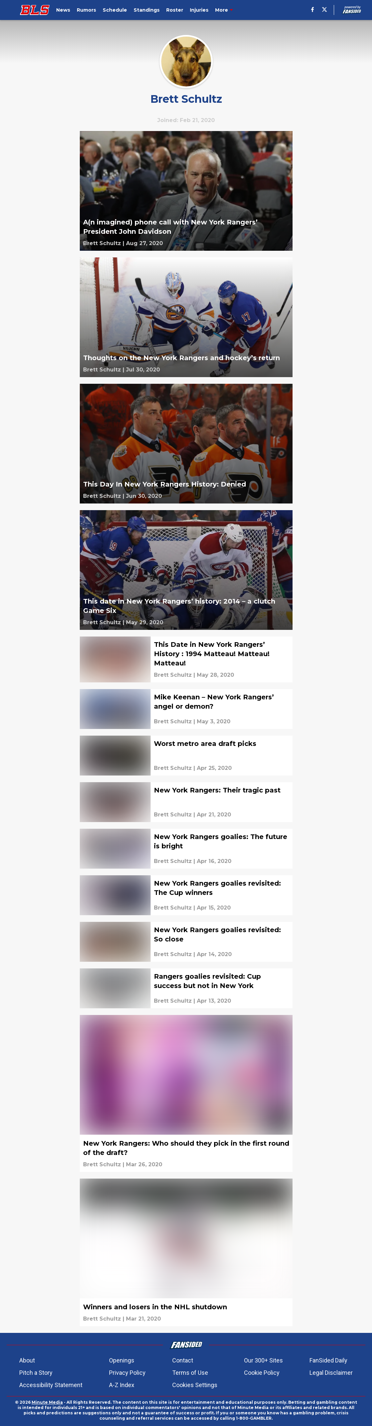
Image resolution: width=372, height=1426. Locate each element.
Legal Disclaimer (331, 1372)
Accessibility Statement (50, 1384)
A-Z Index (121, 1384)
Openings (121, 1360)
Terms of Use (190, 1372)
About (27, 1360)
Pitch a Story (36, 1372)
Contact (182, 1360)
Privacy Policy (127, 1372)
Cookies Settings (194, 1384)
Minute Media (47, 1402)
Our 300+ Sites (263, 1360)
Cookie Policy (262, 1372)
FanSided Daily (328, 1360)
